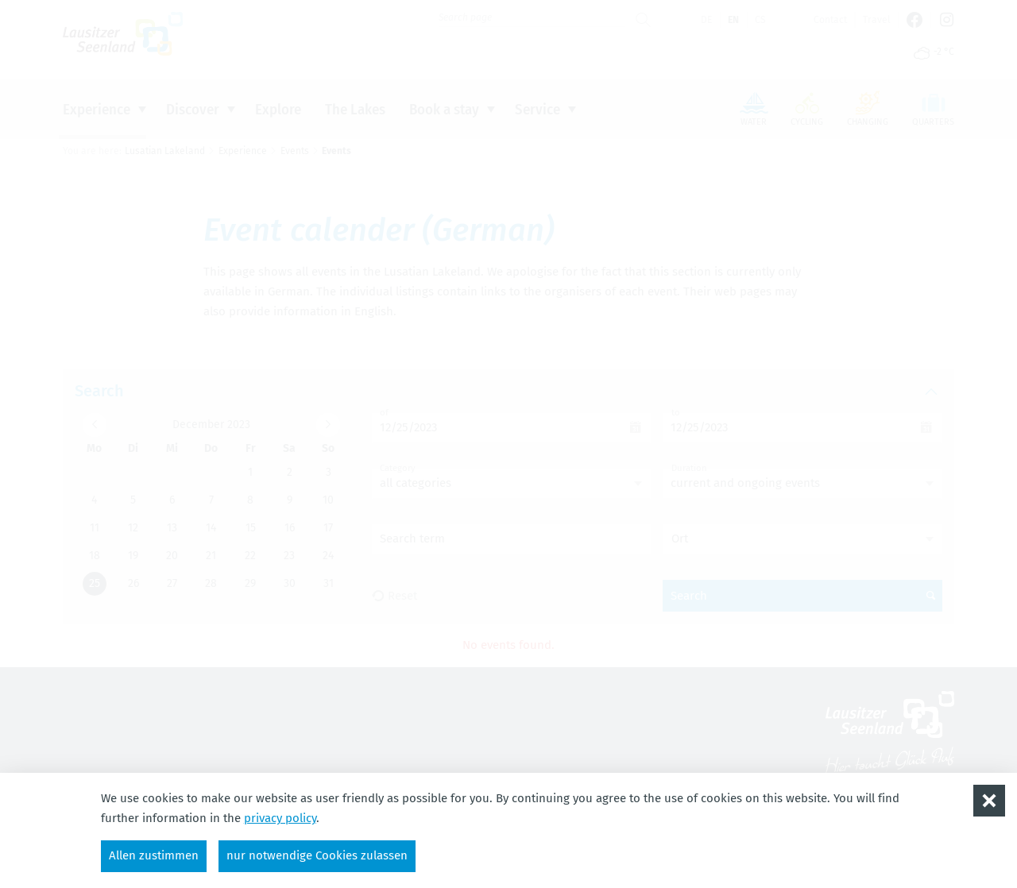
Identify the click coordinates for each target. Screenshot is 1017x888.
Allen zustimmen (154, 855)
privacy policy (280, 818)
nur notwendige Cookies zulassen (317, 855)
